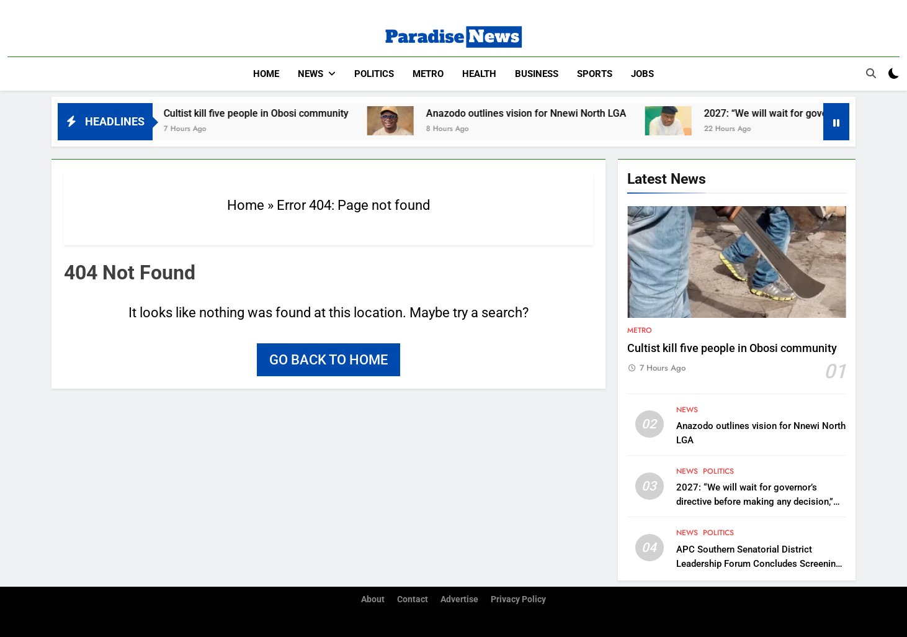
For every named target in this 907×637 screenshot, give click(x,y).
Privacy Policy (518, 599)
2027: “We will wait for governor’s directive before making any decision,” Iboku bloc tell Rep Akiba (754, 502)
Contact (412, 599)
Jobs (642, 73)
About (373, 599)
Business (536, 73)
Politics (374, 73)
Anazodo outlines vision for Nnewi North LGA (535, 113)
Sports (594, 73)
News (310, 73)
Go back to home (328, 360)
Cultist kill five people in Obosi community (264, 113)
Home (266, 73)
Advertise (459, 599)
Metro (428, 73)
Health (479, 73)
